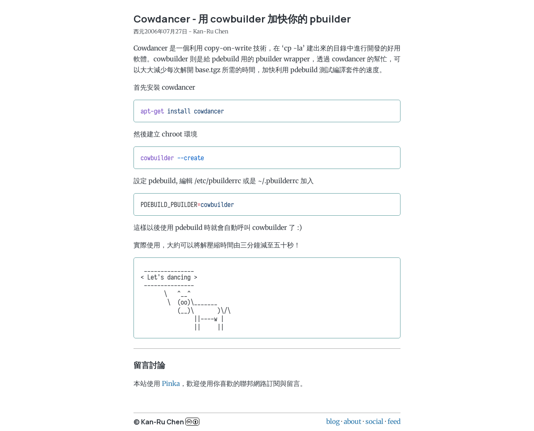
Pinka (171, 383)
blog (333, 421)
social (374, 421)
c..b (192, 421)
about (352, 421)
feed (394, 421)
